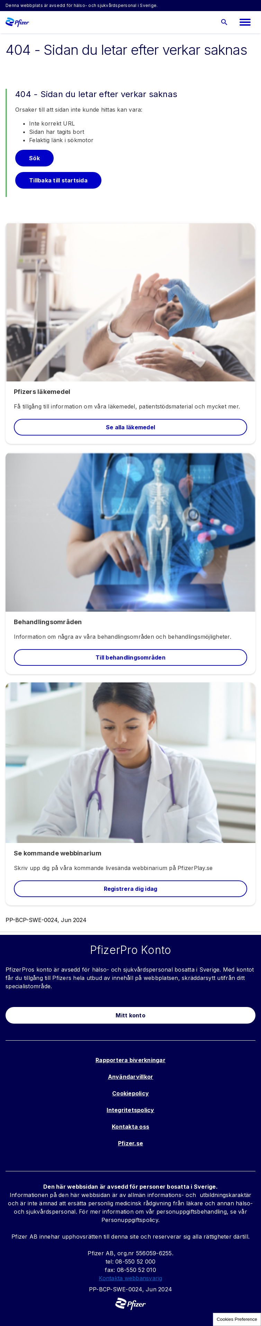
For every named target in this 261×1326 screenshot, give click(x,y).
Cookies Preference (237, 1319)
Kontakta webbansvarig (130, 1278)
